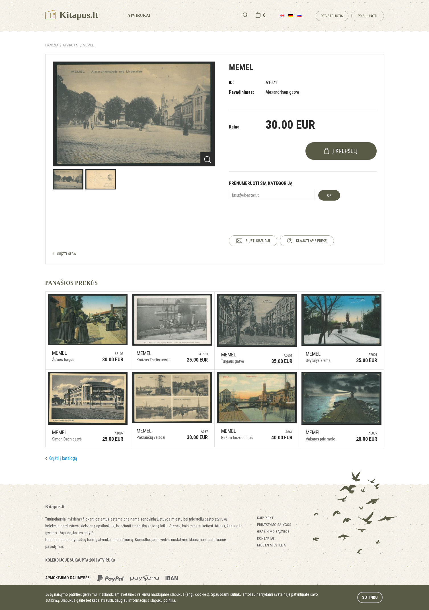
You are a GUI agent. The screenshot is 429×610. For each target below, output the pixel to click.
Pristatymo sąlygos (274, 525)
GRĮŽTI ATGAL (67, 254)
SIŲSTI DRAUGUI (258, 240)
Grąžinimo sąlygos (273, 531)
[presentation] (272, 213)
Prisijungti (367, 16)
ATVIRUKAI (70, 45)
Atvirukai (139, 15)
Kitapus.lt (71, 15)
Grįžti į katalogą (63, 458)
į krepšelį (345, 151)
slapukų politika (162, 600)
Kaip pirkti (265, 518)
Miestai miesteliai (271, 545)
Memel (88, 45)
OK (329, 195)
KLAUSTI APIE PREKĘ (311, 240)
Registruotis (332, 16)
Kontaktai (265, 538)
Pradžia (51, 45)
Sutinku (370, 597)
